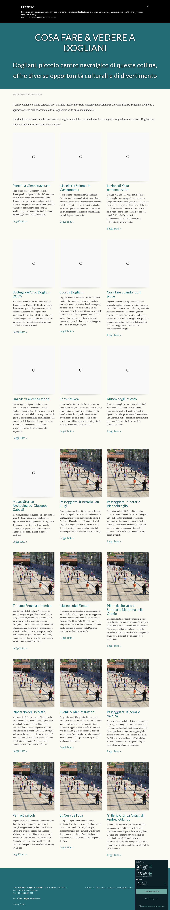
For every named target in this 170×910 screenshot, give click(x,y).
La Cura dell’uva (71, 815)
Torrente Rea (69, 399)
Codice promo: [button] (151, 899)
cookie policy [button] (31, 14)
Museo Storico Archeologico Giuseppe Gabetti (30, 505)
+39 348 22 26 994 (25, 893)
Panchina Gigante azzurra (31, 186)
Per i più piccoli (24, 815)
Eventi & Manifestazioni (77, 712)
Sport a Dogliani (71, 292)
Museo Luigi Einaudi (74, 606)
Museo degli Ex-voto (122, 399)
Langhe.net (27, 899)
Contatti (89, 888)
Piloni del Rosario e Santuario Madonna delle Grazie (125, 609)
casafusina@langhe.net (28, 890)
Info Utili (100, 888)
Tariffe (111, 888)
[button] (144, 866)
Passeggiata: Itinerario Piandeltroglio (123, 504)
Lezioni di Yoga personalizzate (118, 188)
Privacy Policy (19, 904)
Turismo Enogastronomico (32, 606)
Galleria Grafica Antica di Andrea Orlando (125, 817)
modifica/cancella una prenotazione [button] (151, 906)
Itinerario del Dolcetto (29, 712)
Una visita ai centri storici (31, 399)
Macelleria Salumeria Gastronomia (75, 188)
